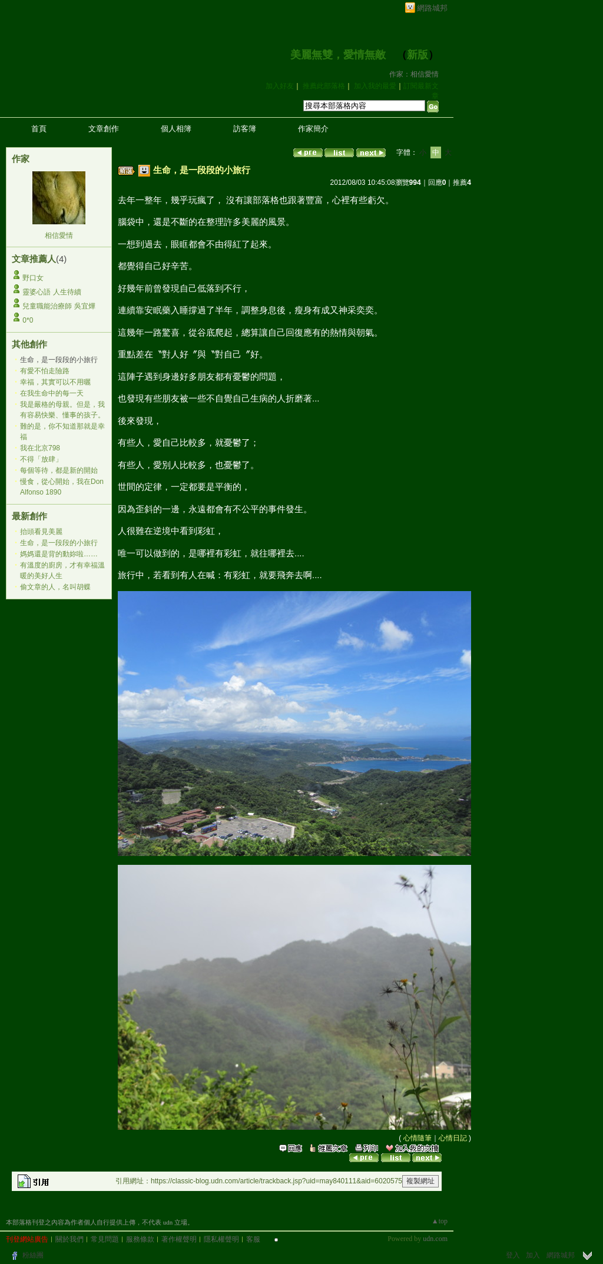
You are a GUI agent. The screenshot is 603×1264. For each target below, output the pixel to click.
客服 (253, 1239)
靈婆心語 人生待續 (51, 292)
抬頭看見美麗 (41, 532)
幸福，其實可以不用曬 (55, 382)
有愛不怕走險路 (44, 371)
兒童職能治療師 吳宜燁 (58, 306)
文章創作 (103, 128)
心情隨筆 (417, 1138)
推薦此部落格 (324, 86)
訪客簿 (244, 128)
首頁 (39, 128)
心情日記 (453, 1138)
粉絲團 (33, 1255)
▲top (440, 1221)
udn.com (435, 1239)
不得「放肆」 (41, 459)
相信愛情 (59, 235)
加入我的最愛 (375, 86)
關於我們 (69, 1239)
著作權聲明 (179, 1239)
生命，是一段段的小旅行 (59, 543)
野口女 (33, 278)
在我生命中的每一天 (52, 393)
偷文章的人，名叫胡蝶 (55, 587)
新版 (417, 55)
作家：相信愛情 (414, 74)
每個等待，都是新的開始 (59, 470)
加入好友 (280, 86)
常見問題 (105, 1239)
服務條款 (140, 1239)
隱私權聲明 (221, 1239)
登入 (513, 1255)
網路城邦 (432, 8)
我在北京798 (40, 448)
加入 (533, 1255)
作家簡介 (313, 128)
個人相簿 (176, 128)
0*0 (27, 320)
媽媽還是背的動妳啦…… (59, 554)
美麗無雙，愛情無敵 (338, 55)
